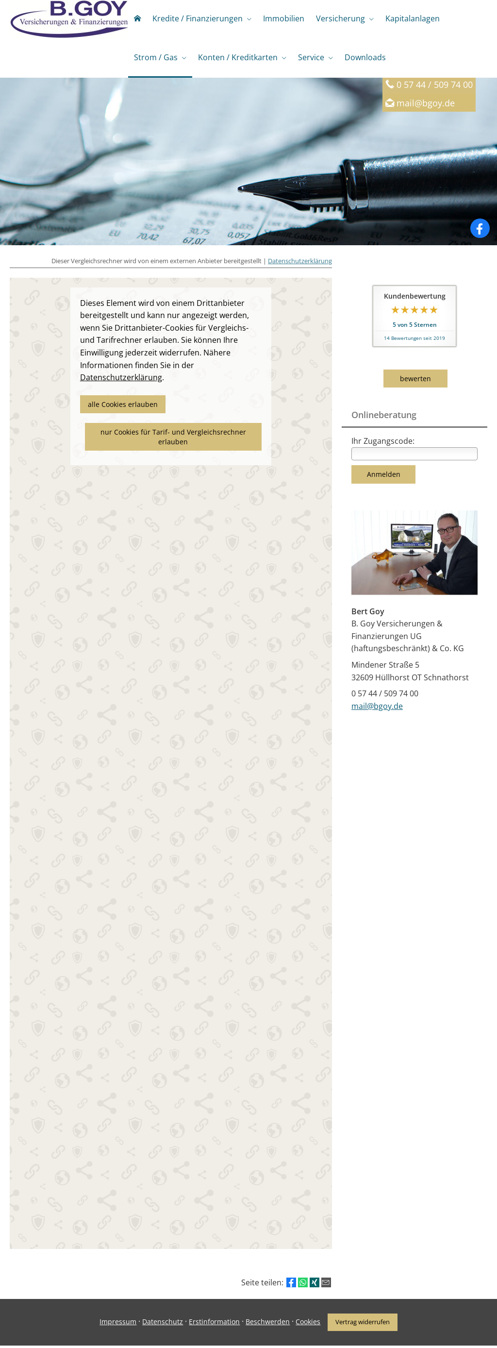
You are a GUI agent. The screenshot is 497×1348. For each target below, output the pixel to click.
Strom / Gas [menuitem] (156, 57)
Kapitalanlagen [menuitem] (412, 18)
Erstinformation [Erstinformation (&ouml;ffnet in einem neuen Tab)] (214, 1324)
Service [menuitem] (311, 57)
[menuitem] (137, 19)
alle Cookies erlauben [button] (123, 406)
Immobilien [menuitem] (283, 18)
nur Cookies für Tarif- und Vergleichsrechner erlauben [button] (173, 439)
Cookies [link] (308, 1324)
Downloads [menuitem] (365, 57)
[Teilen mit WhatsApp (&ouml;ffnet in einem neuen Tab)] (303, 1285)
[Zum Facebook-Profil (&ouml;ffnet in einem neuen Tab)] (480, 230)
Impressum (117, 1324)
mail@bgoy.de (426, 105)
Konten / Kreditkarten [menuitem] (238, 57)
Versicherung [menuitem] (340, 18)
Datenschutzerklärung (300, 263)
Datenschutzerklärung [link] (121, 379)
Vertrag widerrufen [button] (362, 1324)
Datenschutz (162, 1324)
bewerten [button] (415, 381)
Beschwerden (268, 1324)
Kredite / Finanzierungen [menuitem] (197, 18)
